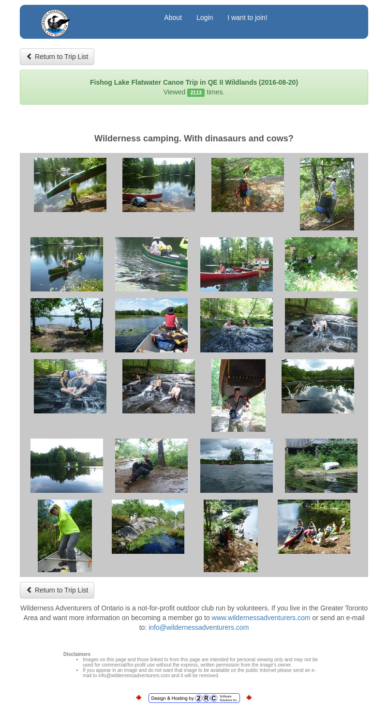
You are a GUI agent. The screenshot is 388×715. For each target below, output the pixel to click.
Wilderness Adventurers (93, 19)
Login (204, 17)
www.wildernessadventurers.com (261, 618)
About (173, 17)
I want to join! (247, 17)
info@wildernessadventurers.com (199, 627)
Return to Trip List (57, 57)
